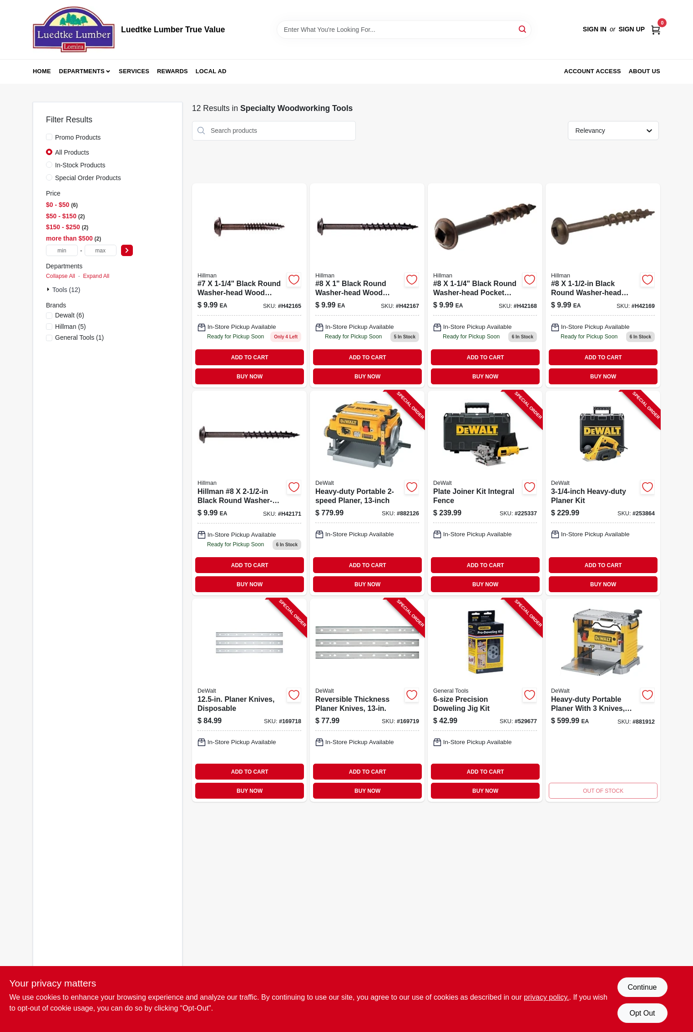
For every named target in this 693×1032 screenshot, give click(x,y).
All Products (72, 152)
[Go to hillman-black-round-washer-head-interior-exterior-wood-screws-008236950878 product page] (485, 285)
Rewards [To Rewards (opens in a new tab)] (172, 71)
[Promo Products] (49, 137)
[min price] (62, 250)
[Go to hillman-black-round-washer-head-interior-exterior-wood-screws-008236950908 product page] (249, 493)
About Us (645, 71)
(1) (79, 337)
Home (42, 71)
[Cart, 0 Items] (655, 29)
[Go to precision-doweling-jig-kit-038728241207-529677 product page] (485, 700)
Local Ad (211, 71)
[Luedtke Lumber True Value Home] (74, 29)
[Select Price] (127, 250)
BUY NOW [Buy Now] (250, 376)
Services (134, 71)
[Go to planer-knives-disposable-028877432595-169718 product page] (249, 700)
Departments (82, 71)
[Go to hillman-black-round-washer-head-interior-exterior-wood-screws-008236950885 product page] (603, 285)
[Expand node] (49, 289)
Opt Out (642, 1013)
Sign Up (631, 29)
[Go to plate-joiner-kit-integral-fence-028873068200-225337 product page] (485, 493)
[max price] (100, 250)
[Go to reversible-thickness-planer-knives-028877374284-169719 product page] (367, 700)
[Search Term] (404, 29)
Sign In (595, 29)
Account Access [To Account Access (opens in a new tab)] (592, 71)
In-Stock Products (80, 165)
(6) (69, 315)
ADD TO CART (249, 357)
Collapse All (60, 276)
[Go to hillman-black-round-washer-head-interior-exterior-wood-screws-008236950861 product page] (367, 285)
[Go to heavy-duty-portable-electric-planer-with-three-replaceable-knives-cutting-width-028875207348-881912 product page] (603, 700)
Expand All (96, 276)
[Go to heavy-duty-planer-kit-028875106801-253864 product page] (603, 493)
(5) (70, 326)
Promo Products (78, 137)
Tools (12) (66, 289)
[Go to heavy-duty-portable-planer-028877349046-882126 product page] (367, 493)
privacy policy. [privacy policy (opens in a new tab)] (546, 997)
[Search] (523, 28)
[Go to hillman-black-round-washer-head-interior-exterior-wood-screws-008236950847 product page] (249, 285)
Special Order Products (88, 178)
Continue (642, 987)
